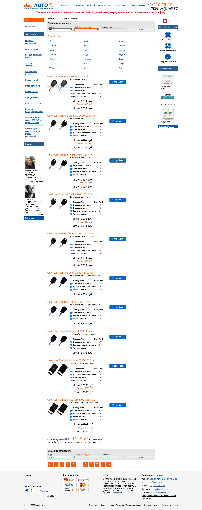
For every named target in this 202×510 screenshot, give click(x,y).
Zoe (120, 68)
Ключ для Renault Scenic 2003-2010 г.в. (70, 272)
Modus (52, 59)
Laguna (122, 50)
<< (50, 464)
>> (108, 464)
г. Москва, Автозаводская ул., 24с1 (162, 479)
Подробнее (117, 82)
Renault (74, 19)
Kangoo (122, 45)
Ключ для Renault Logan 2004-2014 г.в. (70, 155)
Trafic (86, 63)
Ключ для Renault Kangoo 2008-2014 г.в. (71, 331)
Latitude (52, 54)
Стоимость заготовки (81, 87)
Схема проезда (138, 5)
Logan (86, 54)
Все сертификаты (166, 127)
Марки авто (166, 505)
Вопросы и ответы (83, 5)
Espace (122, 41)
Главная (50, 19)
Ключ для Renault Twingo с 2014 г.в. (68, 76)
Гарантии (120, 505)
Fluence (52, 45)
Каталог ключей (62, 19)
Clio (50, 41)
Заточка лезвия (79, 96)
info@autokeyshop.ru (159, 489)
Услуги (175, 505)
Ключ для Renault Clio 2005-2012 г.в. (68, 301)
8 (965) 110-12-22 (157, 486)
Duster (86, 41)
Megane (122, 54)
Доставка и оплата (102, 5)
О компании (65, 5)
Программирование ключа (84, 93)
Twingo (121, 63)
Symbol (52, 63)
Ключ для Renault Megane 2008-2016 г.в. (71, 360)
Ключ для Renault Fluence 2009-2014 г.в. (71, 399)
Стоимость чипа (79, 90)
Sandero (87, 59)
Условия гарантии (120, 5)
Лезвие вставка (79, 377)
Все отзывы (30, 218)
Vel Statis (53, 68)
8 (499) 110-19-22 (158, 482)
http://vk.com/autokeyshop (162, 492)
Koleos (87, 50)
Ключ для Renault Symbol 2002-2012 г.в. (70, 233)
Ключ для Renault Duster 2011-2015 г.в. (70, 194)
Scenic (121, 59)
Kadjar (86, 45)
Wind (86, 68)
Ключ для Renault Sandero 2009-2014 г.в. (71, 115)
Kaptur (52, 50)
